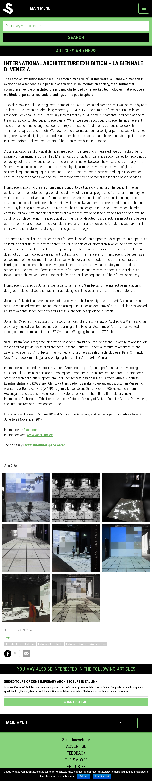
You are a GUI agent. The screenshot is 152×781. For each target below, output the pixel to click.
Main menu (76, 8)
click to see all (76, 702)
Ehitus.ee (76, 766)
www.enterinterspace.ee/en (45, 445)
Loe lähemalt (102, 776)
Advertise (76, 746)
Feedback (76, 753)
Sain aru (83, 776)
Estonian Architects (50, 644)
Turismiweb (76, 759)
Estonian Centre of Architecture (86, 644)
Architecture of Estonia (20, 644)
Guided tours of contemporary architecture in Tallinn (51, 681)
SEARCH (76, 37)
